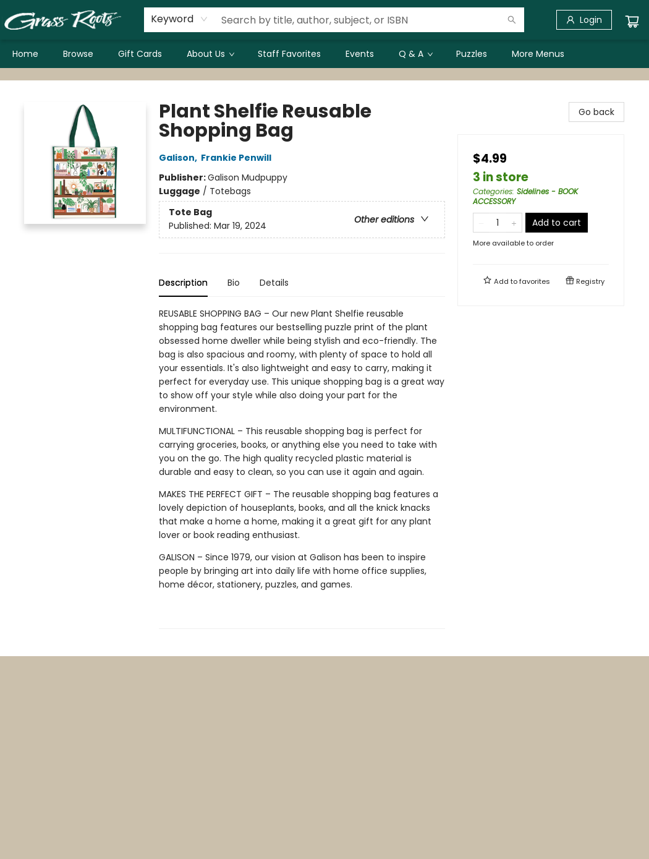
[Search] (511, 19)
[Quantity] (497, 223)
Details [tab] (274, 282)
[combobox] (179, 19)
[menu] (324, 54)
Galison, (180, 158)
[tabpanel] (302, 468)
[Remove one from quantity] (481, 222)
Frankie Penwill (238, 158)
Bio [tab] (233, 282)
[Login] (584, 20)
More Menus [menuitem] (538, 54)
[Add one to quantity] (514, 222)
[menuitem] (25, 54)
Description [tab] (183, 282)
